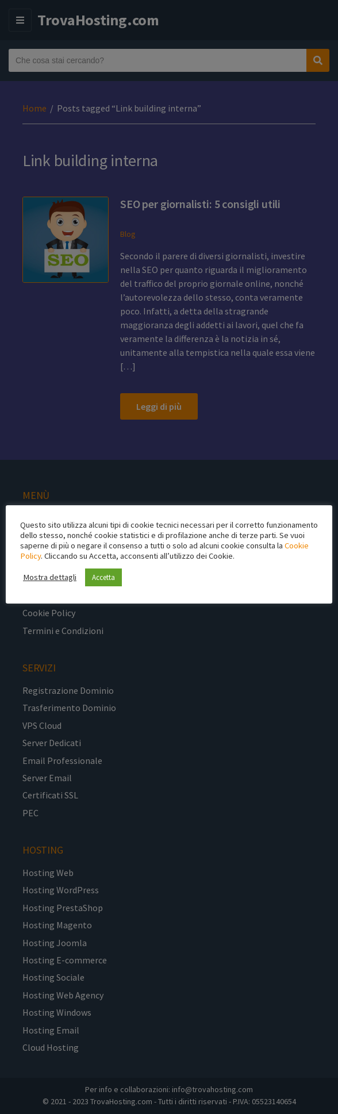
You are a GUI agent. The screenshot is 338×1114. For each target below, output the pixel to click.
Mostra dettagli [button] (49, 577)
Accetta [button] (103, 577)
